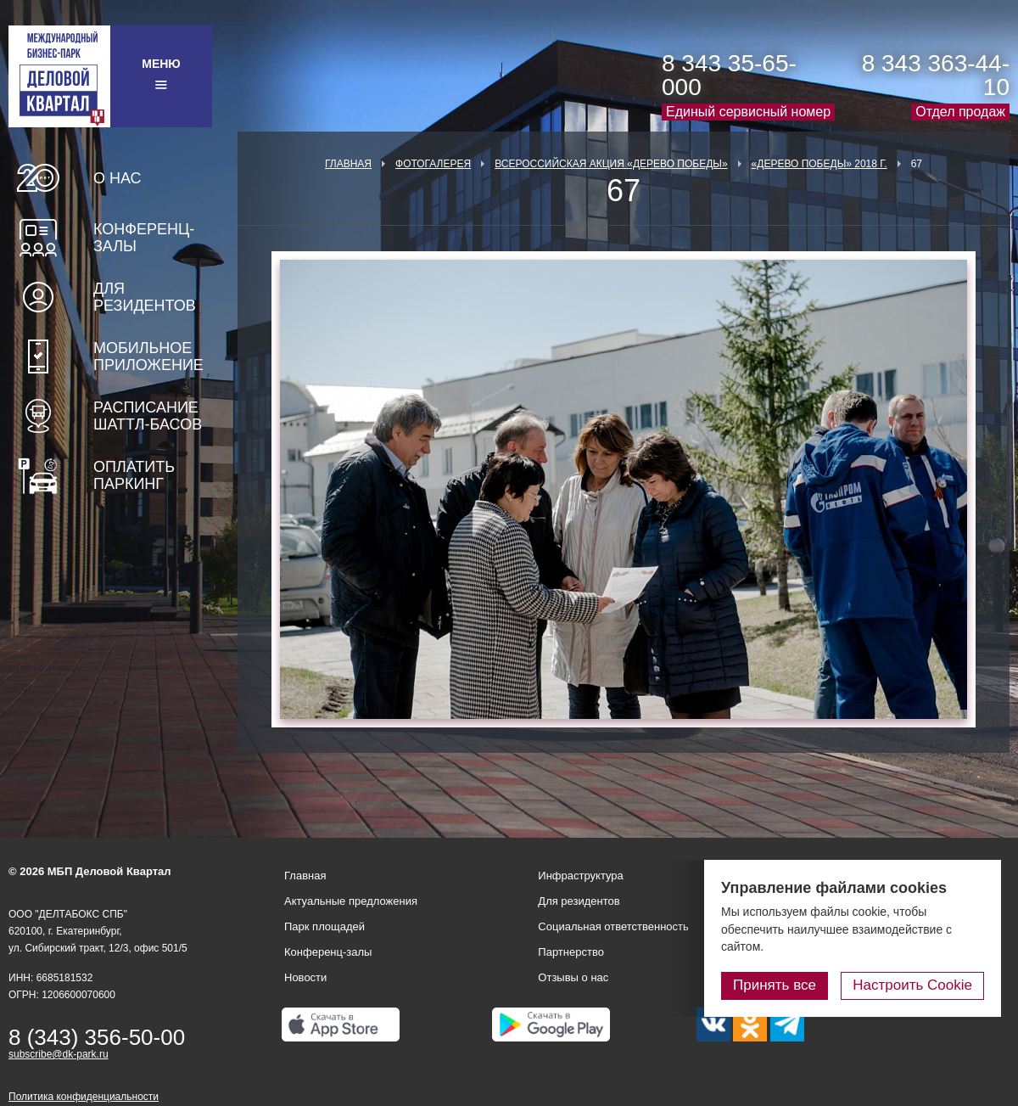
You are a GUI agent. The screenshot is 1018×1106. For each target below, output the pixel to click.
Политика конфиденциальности (83, 1097)
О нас (117, 178)
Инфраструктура (580, 875)
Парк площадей (324, 926)
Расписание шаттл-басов (147, 416)
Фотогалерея (433, 164)
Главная (348, 164)
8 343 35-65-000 (729, 75)
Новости (305, 977)
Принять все (774, 985)
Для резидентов (144, 297)
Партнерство (571, 952)
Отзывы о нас (573, 977)
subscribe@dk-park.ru (58, 1054)
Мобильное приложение (148, 356)
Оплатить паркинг (134, 475)
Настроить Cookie (912, 985)
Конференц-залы (143, 238)
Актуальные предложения (350, 901)
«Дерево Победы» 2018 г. (819, 164)
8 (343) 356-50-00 (96, 1037)
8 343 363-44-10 (936, 75)
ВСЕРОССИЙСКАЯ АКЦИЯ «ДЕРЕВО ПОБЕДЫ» (611, 164)
